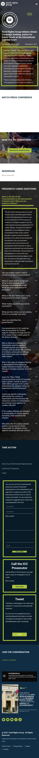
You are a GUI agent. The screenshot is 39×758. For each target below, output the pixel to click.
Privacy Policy (18, 746)
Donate (28, 746)
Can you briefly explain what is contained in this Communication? (16, 274)
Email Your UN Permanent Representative (17, 464)
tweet (19, 634)
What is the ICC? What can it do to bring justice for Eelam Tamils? (16, 297)
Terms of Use (6, 746)
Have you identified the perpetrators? (11, 321)
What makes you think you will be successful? (16, 305)
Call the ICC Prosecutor (10, 469)
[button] (36, 4)
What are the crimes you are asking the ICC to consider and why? (16, 313)
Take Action (20, 587)
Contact (5, 749)
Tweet (4, 473)
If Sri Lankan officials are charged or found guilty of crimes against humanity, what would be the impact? (16, 414)
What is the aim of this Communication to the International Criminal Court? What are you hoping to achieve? (17, 200)
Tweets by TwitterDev (9, 660)
